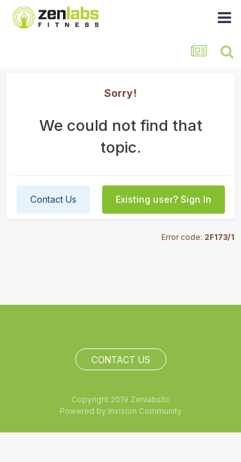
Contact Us (53, 199)
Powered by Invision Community (121, 411)
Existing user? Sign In (163, 199)
